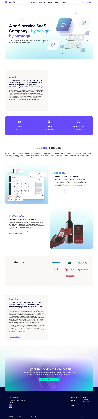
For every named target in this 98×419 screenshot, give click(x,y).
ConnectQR (85, 399)
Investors (57, 2)
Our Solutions (42, 2)
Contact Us (64, 2)
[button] (33, 2)
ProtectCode (86, 401)
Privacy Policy (86, 416)
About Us (50, 2)
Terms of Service (78, 416)
